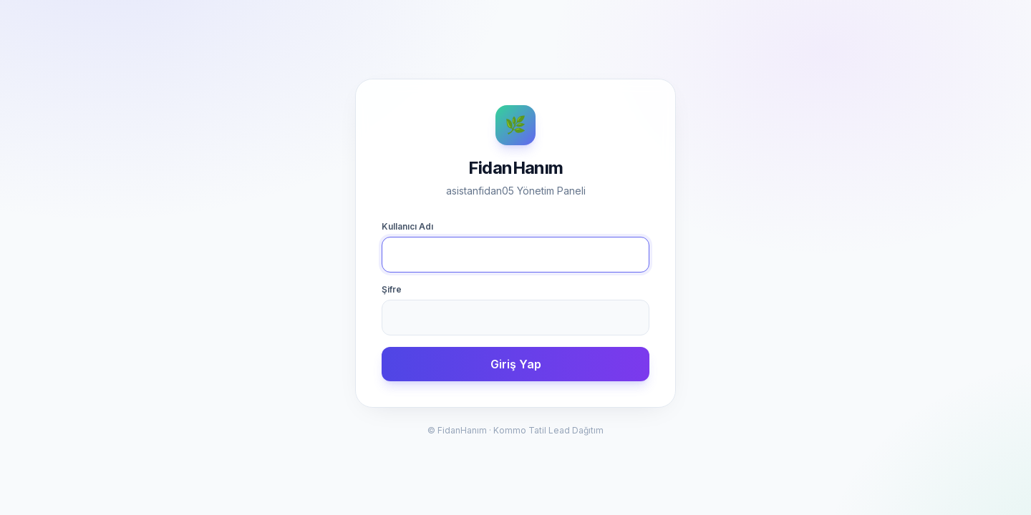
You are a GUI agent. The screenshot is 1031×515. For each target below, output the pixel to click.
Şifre (392, 289)
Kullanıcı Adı (407, 226)
